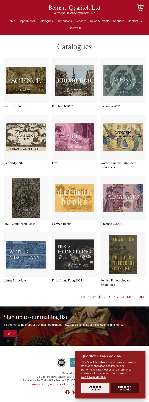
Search (73, 28)
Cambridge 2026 (14, 163)
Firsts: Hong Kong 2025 (67, 280)
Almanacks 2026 (111, 223)
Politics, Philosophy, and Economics (116, 282)
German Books (61, 223)
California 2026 (110, 106)
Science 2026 (12, 106)
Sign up (10, 333)
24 (122, 296)
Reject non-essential (125, 388)
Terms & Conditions (67, 384)
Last (141, 296)
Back (93, 296)
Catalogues (45, 21)
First (82, 296)
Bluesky (74, 392)
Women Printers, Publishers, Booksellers (119, 165)
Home (11, 21)
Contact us (135, 21)
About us (118, 21)
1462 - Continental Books (19, 223)
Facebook (67, 392)
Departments (27, 21)
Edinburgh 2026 (62, 106)
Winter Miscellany (15, 280)
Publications (64, 21)
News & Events (99, 21)
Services (80, 21)
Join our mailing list (42, 384)
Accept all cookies (95, 388)
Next (130, 296)
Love (55, 163)
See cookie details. (93, 376)
